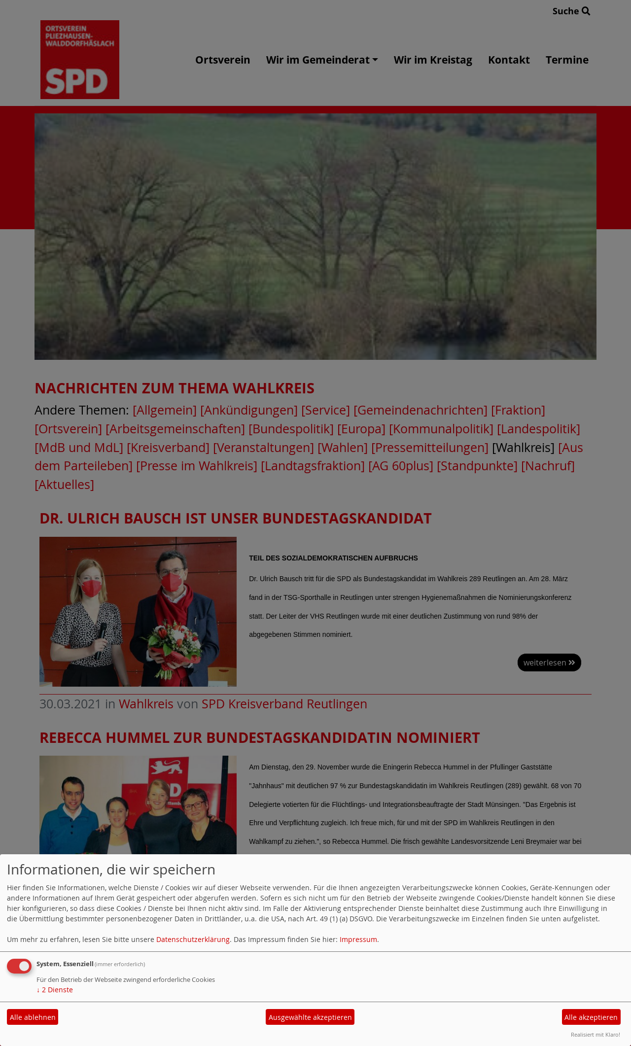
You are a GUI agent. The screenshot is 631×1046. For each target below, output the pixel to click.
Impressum (358, 939)
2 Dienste (54, 989)
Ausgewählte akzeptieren (310, 1017)
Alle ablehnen (33, 1017)
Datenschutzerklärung (193, 939)
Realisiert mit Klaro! (595, 1034)
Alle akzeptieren (591, 1017)
